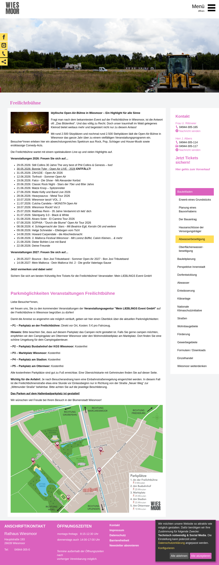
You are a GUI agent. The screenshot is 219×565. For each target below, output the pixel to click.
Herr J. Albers (184, 138)
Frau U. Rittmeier (186, 123)
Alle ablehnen (179, 555)
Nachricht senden (189, 131)
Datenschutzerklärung (171, 542)
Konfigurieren (166, 548)
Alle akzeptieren (200, 555)
